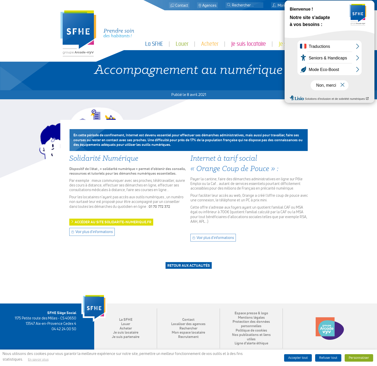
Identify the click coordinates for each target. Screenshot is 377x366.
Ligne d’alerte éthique (251, 343)
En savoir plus (38, 359)
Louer (182, 44)
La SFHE (154, 44)
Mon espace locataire (292, 5)
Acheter (209, 44)
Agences (209, 5)
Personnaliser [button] (359, 358)
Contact (181, 5)
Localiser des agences (188, 324)
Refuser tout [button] (328, 358)
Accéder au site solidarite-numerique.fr (113, 222)
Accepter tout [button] (298, 358)
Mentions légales (251, 317)
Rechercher (188, 328)
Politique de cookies (251, 330)
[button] (229, 5)
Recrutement (188, 337)
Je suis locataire (248, 44)
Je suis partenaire (298, 44)
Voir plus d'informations (94, 232)
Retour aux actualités (188, 265)
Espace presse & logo (251, 313)
